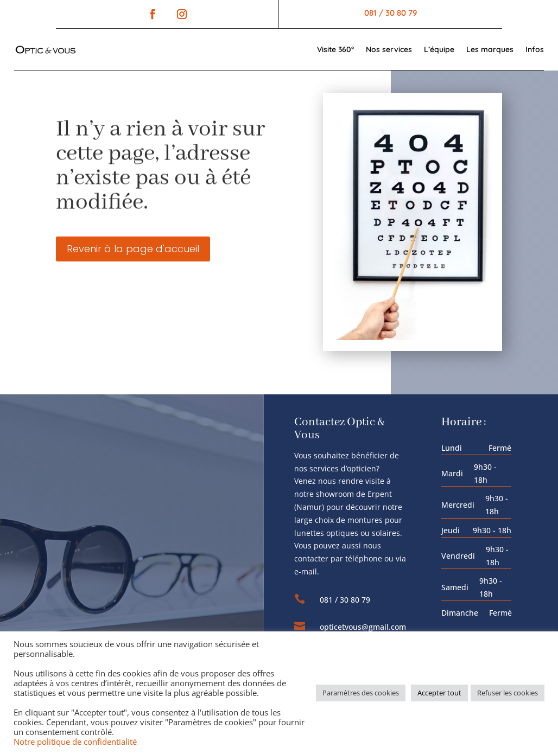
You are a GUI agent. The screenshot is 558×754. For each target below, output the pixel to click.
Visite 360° (335, 49)
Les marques (489, 49)
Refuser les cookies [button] (507, 693)
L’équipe (439, 49)
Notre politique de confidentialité (75, 741)
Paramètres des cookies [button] (360, 693)
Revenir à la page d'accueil (133, 248)
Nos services (389, 49)
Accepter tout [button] (439, 693)
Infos (534, 49)
